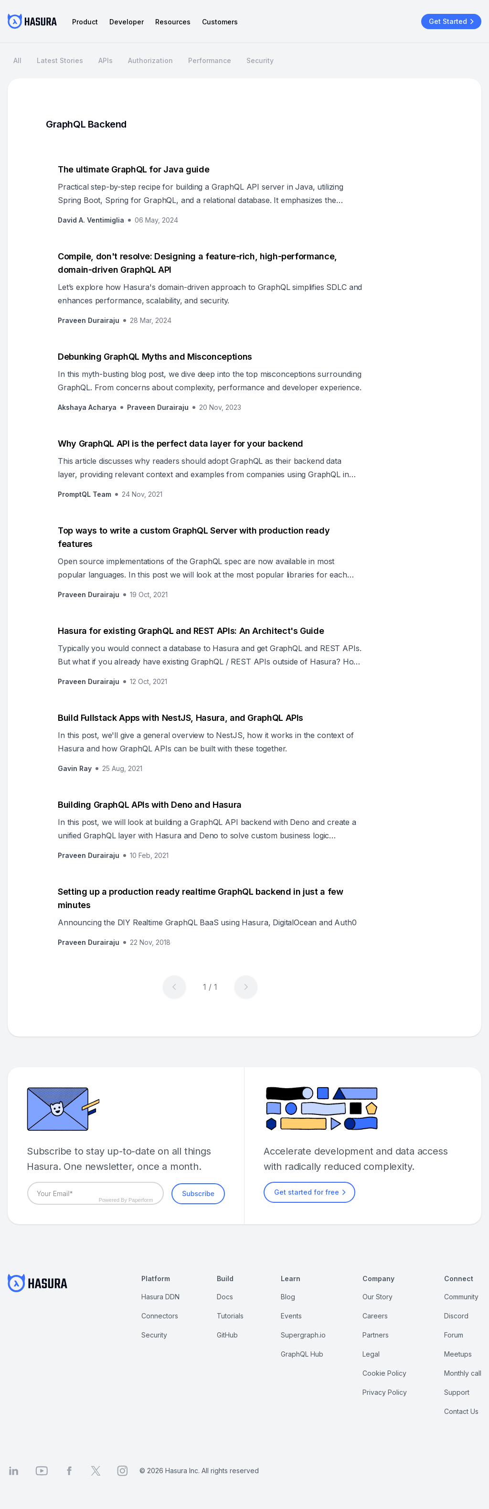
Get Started (453, 21)
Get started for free (311, 1192)
